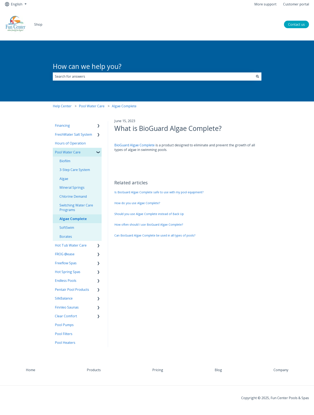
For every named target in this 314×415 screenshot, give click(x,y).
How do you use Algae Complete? (137, 203)
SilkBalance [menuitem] (64, 298)
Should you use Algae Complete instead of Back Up (149, 214)
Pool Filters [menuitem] (63, 333)
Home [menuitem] (30, 370)
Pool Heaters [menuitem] (65, 342)
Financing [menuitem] (62, 125)
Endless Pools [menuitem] (65, 280)
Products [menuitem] (94, 370)
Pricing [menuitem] (157, 370)
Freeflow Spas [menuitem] (66, 263)
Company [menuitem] (281, 370)
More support (265, 4)
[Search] (257, 76)
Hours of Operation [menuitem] (70, 143)
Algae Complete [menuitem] (73, 218)
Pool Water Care (92, 106)
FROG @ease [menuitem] (64, 254)
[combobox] (153, 76)
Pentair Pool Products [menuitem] (72, 289)
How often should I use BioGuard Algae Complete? (148, 224)
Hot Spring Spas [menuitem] (67, 271)
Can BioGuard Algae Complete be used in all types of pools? (154, 235)
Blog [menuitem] (218, 370)
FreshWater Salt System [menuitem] (73, 134)
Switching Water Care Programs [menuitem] (76, 207)
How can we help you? (87, 66)
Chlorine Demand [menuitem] (73, 196)
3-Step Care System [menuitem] (74, 169)
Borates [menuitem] (65, 236)
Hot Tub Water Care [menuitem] (71, 245)
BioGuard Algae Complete (134, 145)
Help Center (62, 106)
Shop (38, 24)
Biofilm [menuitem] (64, 161)
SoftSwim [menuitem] (66, 227)
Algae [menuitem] (63, 178)
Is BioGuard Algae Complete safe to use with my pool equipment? (158, 192)
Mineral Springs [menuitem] (71, 187)
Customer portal (296, 4)
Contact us (296, 24)
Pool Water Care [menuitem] (68, 152)
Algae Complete (124, 106)
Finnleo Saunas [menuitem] (67, 307)
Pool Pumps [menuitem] (64, 325)
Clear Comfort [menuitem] (66, 316)
